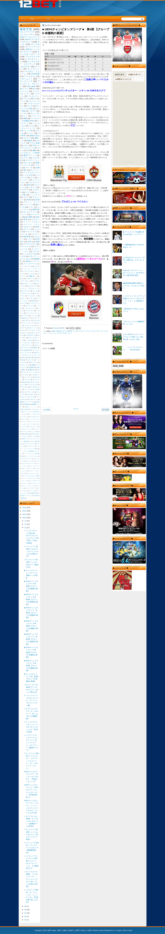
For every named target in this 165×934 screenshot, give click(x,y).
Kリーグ (32, 436)
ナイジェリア (31, 232)
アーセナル (29, 76)
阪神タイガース (32, 261)
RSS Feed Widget (129, 162)
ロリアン (36, 379)
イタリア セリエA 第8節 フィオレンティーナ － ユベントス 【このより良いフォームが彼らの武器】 (31, 879)
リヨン (31, 298)
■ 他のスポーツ (134, 74)
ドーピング (23, 480)
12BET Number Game (95, 930)
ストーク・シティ (31, 224)
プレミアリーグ (60, 18)
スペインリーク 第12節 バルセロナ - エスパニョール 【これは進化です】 (31, 551)
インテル (23, 113)
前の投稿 (105, 410)
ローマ (29, 106)
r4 (114, 930)
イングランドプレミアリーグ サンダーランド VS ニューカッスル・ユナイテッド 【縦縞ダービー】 (31, 742)
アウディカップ (29, 444)
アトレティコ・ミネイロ (30, 372)
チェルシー (33, 69)
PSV (21, 360)
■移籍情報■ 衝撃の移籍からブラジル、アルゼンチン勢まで (134, 285)
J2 (28, 150)
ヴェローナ (32, 286)
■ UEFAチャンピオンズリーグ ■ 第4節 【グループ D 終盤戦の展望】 (31, 626)
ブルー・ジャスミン (28, 485)
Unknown (56, 328)
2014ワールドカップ (29, 37)
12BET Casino (80, 930)
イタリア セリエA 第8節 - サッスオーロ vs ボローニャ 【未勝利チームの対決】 (31, 821)
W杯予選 (26, 237)
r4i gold (118, 930)
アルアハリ (31, 446)
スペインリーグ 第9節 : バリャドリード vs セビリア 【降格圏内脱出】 (31, 848)
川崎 (37, 168)
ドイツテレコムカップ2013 (31, 476)
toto (34, 89)
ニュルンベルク (29, 325)
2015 (24, 511)
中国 (28, 200)
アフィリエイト (88, 18)
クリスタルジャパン (28, 463)
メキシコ (32, 187)
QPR (33, 301)
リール (34, 315)
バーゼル (29, 340)
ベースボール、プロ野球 (29, 153)
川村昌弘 (36, 495)
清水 (37, 217)
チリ (32, 177)
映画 (23, 498)
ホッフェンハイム (32, 313)
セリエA (35, 44)
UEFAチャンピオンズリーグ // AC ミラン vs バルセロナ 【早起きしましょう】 (31, 776)
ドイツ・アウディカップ (29, 478)
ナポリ (26, 145)
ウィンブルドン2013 (31, 389)
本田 (30, 242)
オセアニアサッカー (26, 458)
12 (25, 521)
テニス (31, 126)
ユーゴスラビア (31, 488)
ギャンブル (35, 113)
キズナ (37, 461)
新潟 (28, 185)
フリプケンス (35, 483)
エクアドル (26, 291)
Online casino (24, 409)
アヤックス (24, 387)
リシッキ (33, 431)
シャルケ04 (27, 175)
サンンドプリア (34, 466)
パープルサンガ (34, 480)
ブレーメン (33, 328)
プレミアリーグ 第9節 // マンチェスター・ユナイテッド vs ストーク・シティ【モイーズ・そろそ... (31, 760)
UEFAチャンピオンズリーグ (76, 331)
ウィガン (25, 375)
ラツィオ (28, 168)
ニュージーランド (34, 419)
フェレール (25, 483)
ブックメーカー (27, 34)
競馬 (25, 219)
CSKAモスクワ (61, 331)
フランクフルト (28, 271)
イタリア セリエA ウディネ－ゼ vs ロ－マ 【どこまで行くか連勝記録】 (31, 714)
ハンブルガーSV (29, 254)
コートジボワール (29, 264)
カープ (35, 291)
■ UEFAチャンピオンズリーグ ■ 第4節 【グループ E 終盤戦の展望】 (31, 586)
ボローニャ (33, 362)
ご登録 (47, 18)
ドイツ (22, 101)
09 (25, 906)
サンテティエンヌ (26, 293)
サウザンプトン (32, 160)
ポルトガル (27, 163)
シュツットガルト (31, 222)
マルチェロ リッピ (25, 429)
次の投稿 (46, 410)
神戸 (37, 227)
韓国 (25, 118)
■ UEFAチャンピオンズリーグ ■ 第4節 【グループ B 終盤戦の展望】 (31, 599)
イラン (31, 207)
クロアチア (24, 190)
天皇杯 (31, 367)
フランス (35, 116)
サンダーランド (29, 212)
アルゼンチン (33, 96)
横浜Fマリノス (30, 155)
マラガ (25, 315)
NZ (38, 436)
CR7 (23, 357)
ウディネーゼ (25, 246)
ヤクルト (35, 234)
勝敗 (34, 150)
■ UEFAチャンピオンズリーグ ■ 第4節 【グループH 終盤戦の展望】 (31, 666)
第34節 (26, 404)
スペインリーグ (32, 47)
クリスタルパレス (31, 172)
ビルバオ (24, 234)
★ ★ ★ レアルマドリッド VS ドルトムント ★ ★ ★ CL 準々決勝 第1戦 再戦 (134, 272)
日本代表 (35, 74)
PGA (35, 357)
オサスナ (27, 320)
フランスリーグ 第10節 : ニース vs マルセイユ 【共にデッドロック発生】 (31, 834)
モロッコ (36, 429)
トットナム (34, 195)
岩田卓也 (27, 434)
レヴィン (31, 490)
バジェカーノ (32, 296)
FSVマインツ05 (26, 131)
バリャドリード (29, 308)
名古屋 (36, 200)
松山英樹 (28, 217)
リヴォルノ (33, 399)
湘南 (37, 242)
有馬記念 (31, 370)
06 (25, 916)
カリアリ (36, 281)
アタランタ (30, 278)
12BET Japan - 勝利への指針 (57, 930)
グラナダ (36, 251)
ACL (21, 278)
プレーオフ (30, 310)
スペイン (30, 133)
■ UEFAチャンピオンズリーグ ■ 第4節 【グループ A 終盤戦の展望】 (31, 639)
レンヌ (26, 333)
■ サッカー (119, 74)
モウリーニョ (24, 365)
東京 (25, 170)
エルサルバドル (34, 416)
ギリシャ (26, 229)
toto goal (31, 86)
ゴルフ (26, 197)
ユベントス (24, 91)
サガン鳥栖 (34, 143)
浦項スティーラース (27, 402)
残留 (35, 347)
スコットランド (27, 323)
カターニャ (30, 305)
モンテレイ (25, 431)
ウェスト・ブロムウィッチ (29, 288)
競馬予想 (36, 210)
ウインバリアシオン (31, 456)
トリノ (29, 239)
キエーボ (36, 320)
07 (25, 913)
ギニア (24, 419)
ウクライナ (29, 360)
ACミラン (24, 88)
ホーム (23, 18)
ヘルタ (22, 256)
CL (35, 99)
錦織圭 (29, 141)
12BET (70, 930)
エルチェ (35, 219)
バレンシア (27, 205)
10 (25, 528)
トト (25, 116)
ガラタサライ (30, 335)
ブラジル (26, 99)
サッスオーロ (25, 266)
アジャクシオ (32, 384)
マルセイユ (27, 227)
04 (25, 920)
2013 (24, 518)
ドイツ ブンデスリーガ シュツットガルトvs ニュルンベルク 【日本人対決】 (31, 727)
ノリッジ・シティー (31, 269)
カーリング (29, 461)
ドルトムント (26, 79)
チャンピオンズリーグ (95, 331)
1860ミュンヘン (31, 407)
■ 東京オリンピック (123, 79)
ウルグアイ (24, 158)
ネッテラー (74, 18)
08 (25, 910)
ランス (27, 379)
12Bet (53, 331)
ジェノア (23, 214)
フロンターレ (33, 426)
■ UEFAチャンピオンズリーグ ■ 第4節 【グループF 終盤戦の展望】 (31, 652)
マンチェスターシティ (64, 333)
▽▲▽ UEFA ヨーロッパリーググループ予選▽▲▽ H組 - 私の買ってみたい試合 (133, 336)
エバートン (35, 170)
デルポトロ (31, 394)
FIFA (29, 357)
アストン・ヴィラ (31, 202)
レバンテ (31, 274)
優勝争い (32, 276)
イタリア (32, 111)
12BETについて (35, 18)
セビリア (26, 138)
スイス (28, 192)
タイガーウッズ (27, 392)
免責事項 (33, 493)
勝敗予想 (26, 29)
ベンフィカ (28, 377)
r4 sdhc (129, 930)
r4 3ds (124, 930)
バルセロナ (25, 66)
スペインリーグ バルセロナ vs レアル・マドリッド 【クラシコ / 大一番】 (31, 700)
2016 (24, 508)
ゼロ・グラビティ (27, 468)
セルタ (36, 266)
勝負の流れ (34, 136)
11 (25, 524)
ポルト (22, 330)
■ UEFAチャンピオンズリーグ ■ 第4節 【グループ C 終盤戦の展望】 (31, 612)
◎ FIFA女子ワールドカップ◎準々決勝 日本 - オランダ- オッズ (134, 260)
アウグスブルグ (29, 244)
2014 (24, 514)
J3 (38, 370)
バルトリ (24, 421)
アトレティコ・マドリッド (29, 83)
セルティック (28, 283)
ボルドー (23, 298)
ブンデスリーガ (32, 56)
